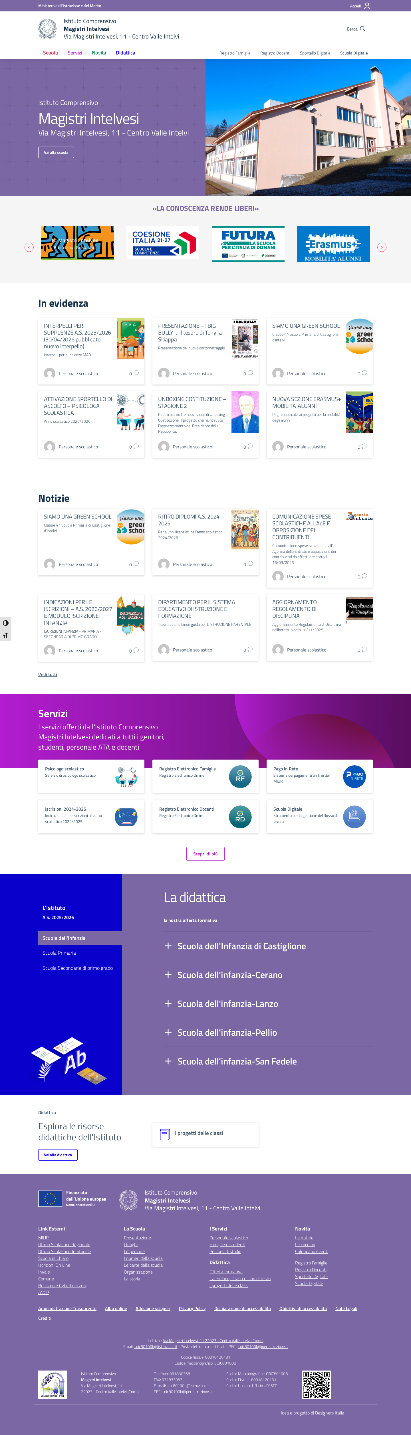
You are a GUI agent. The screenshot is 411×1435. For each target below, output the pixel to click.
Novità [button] (99, 52)
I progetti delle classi (228, 1285)
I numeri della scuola (143, 1258)
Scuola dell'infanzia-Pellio (227, 1032)
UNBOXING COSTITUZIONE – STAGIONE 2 (192, 402)
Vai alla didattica (58, 1155)
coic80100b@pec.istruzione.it (263, 1346)
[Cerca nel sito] (356, 29)
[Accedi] (360, 6)
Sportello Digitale (315, 53)
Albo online (116, 1308)
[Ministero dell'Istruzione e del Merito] (69, 6)
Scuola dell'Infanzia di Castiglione (242, 946)
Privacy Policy (192, 1308)
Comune (46, 1278)
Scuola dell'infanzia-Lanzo (228, 1003)
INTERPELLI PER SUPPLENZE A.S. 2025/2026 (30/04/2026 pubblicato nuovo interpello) (77, 336)
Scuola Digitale (354, 53)
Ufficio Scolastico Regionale (64, 1244)
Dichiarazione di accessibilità (242, 1308)
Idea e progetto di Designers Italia (312, 1412)
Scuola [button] (50, 52)
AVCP (43, 1292)
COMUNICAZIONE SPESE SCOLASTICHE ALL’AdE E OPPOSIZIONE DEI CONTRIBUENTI (301, 526)
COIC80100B (225, 1363)
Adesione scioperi (153, 1308)
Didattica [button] (125, 52)
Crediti (44, 1318)
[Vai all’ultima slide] (29, 247)
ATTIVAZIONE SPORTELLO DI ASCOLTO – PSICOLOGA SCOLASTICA (78, 405)
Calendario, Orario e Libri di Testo (240, 1278)
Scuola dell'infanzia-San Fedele (237, 1061)
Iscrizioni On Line (54, 1265)
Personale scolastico (228, 1237)
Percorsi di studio (225, 1251)
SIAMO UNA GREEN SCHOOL (306, 325)
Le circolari (305, 1244)
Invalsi (44, 1271)
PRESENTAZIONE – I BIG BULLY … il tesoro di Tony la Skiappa (189, 332)
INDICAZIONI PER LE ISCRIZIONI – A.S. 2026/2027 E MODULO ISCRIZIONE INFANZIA (78, 612)
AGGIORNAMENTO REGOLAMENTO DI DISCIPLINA (294, 609)
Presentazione (137, 1237)
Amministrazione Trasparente (67, 1308)
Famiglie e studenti (227, 1244)
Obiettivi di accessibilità (303, 1308)
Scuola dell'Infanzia (64, 938)
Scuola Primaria (59, 953)
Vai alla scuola (56, 152)
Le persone (134, 1251)
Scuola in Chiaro (53, 1258)
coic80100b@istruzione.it (156, 1346)
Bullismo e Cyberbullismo (62, 1285)
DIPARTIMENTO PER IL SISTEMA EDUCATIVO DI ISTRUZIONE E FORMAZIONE (196, 609)
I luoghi (131, 1244)
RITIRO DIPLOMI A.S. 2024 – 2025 (191, 520)
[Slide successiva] (381, 247)
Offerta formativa (226, 1271)
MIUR (43, 1237)
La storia (132, 1278)
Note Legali (346, 1308)
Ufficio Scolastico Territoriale (64, 1251)
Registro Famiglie (235, 53)
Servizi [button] (75, 52)
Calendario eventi (311, 1251)
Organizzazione (138, 1271)
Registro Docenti (275, 53)
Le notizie (304, 1237)
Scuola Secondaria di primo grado (78, 968)
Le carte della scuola (143, 1265)
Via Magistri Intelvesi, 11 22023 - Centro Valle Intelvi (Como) (213, 1340)
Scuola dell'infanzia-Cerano (230, 974)
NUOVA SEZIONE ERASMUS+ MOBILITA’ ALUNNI (306, 402)
